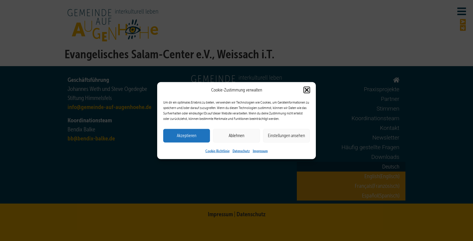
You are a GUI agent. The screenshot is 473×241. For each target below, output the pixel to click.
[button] (307, 90)
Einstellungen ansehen (286, 135)
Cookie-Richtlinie (217, 150)
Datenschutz (241, 150)
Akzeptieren (186, 135)
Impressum (260, 150)
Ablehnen (236, 135)
